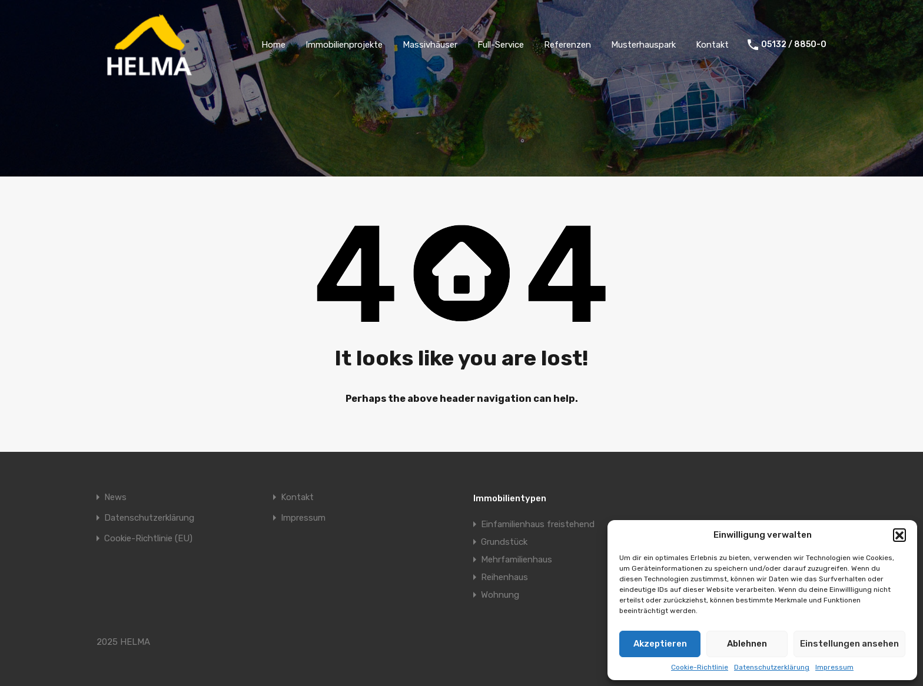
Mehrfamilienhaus (516, 559)
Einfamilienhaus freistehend (538, 524)
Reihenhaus (504, 577)
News (115, 497)
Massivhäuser (430, 44)
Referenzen (567, 44)
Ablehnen (747, 643)
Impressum (834, 667)
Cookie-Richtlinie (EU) (148, 538)
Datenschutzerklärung (771, 667)
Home (273, 44)
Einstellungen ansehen (849, 643)
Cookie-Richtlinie (699, 667)
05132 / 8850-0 (793, 44)
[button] (899, 535)
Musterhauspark (643, 44)
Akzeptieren (660, 643)
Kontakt (712, 44)
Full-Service (500, 44)
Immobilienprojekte (344, 44)
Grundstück (504, 542)
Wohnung (500, 595)
